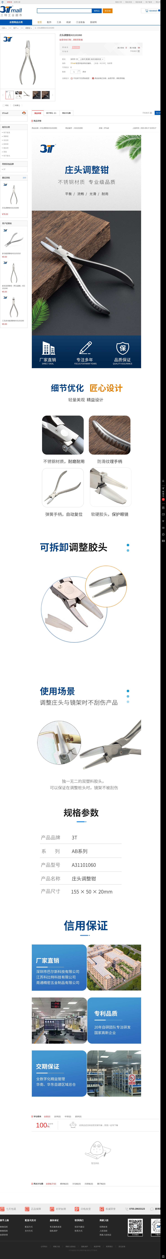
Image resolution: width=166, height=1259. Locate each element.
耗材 (68, 22)
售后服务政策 (55, 1227)
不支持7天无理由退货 (80, 78)
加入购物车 (160, 113)
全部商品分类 (16, 22)
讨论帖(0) (76, 1184)
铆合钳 (5, 148)
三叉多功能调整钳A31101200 (13, 321)
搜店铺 (108, 11)
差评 (78, 1117)
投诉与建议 (79, 1227)
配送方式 (29, 1227)
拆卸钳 (5, 144)
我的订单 (118, 2)
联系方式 (78, 1231)
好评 (57, 1117)
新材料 (93, 22)
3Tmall (73, 63)
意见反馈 (122, 1247)
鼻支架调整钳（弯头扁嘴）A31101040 (13, 287)
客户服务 (149, 2)
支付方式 (29, 1231)
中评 (68, 1117)
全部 (47, 1117)
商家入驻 (56, 1247)
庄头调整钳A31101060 (10, 208)
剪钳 (5, 152)
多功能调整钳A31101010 (11, 253)
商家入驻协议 (105, 1235)
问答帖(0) (89, 1184)
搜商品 (97, 11)
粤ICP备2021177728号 (88, 1250)
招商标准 (103, 1227)
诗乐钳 (5, 140)
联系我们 (109, 1247)
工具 (59, 22)
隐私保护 (54, 1231)
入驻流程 (103, 1231)
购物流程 (4, 1227)
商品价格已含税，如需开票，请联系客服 (108, 78)
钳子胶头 (6, 156)
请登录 (9, 2)
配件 (49, 22)
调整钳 (5, 136)
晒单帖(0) (64, 1184)
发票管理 (4, 1235)
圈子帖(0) (101, 1184)
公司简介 (44, 1247)
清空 (24, 178)
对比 (7, 105)
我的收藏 (138, 2)
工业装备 (80, 22)
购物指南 (4, 1231)
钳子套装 (6, 132)
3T (4, 169)
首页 (39, 22)
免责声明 (97, 1247)
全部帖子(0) (51, 1184)
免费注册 (17, 2)
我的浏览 (128, 2)
